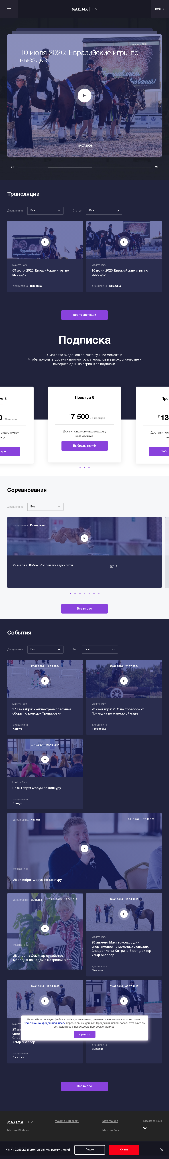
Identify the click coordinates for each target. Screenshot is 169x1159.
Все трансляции (84, 315)
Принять (84, 1034)
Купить (124, 1150)
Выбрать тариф (84, 446)
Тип (75, 658)
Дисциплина (15, 211)
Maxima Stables (17, 1134)
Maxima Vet (110, 1125)
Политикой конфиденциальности (45, 1022)
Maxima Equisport (67, 1125)
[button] (80, 467)
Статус (77, 211)
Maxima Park (110, 1134)
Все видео (84, 617)
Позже (89, 1150)
